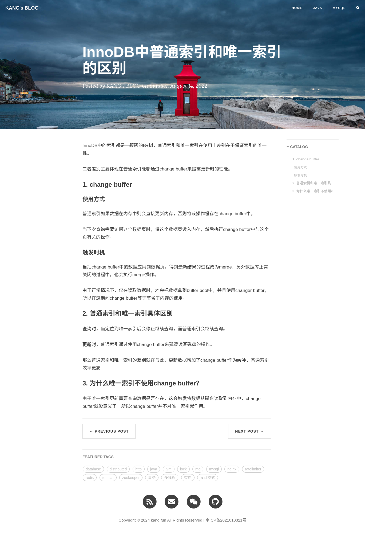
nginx (231, 469)
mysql (214, 469)
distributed (118, 469)
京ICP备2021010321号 (225, 520)
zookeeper (131, 477)
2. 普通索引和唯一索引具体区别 (315, 183)
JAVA (317, 8)
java (153, 469)
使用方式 (300, 167)
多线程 (169, 477)
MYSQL (339, 8)
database (93, 469)
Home (297, 8)
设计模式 (207, 477)
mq (197, 469)
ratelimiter (253, 469)
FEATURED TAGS (98, 457)
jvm (169, 469)
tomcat (108, 477)
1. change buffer (305, 159)
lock (183, 469)
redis (90, 477)
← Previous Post (109, 431)
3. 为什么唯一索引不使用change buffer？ (315, 191)
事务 (152, 477)
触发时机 (300, 175)
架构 (188, 477)
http (139, 469)
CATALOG (299, 147)
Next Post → (249, 431)
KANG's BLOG (21, 8)
